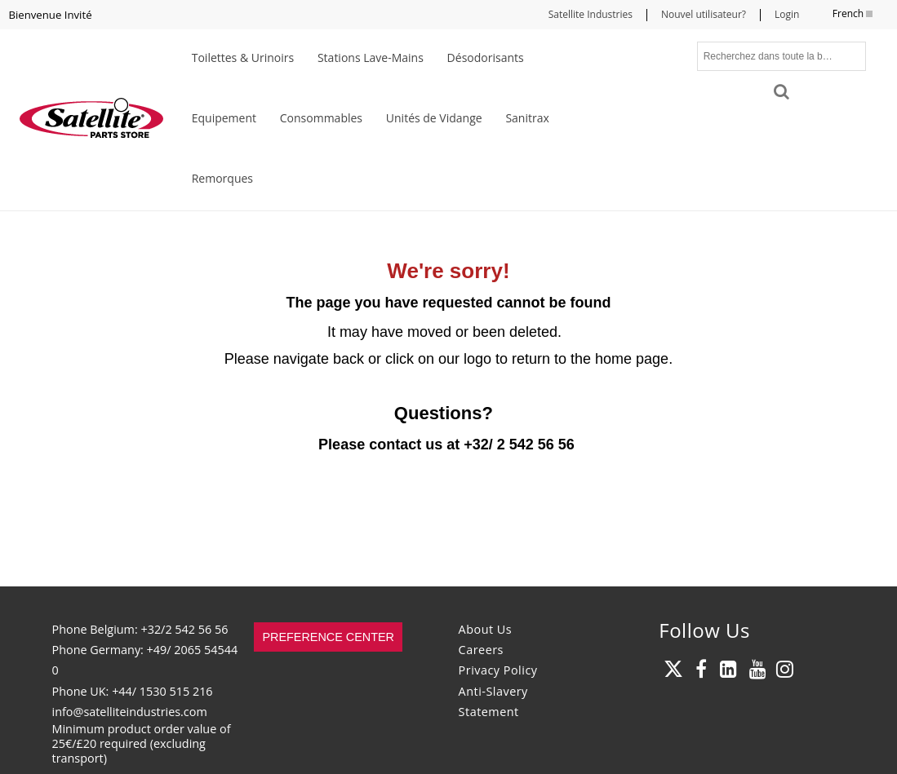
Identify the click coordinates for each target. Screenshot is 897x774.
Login (787, 14)
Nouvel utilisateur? (703, 14)
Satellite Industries (590, 14)
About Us (486, 629)
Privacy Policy (498, 670)
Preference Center (328, 637)
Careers (481, 649)
